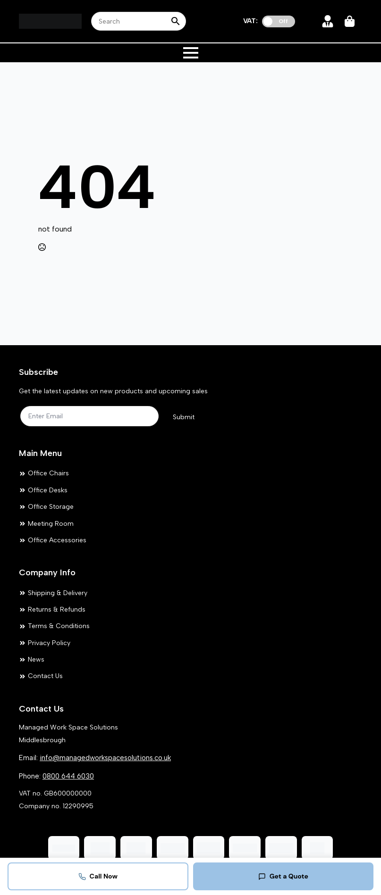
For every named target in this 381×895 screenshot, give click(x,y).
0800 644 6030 (68, 776)
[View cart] (350, 21)
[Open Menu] (190, 52)
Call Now (98, 876)
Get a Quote (283, 876)
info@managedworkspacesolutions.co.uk (105, 758)
